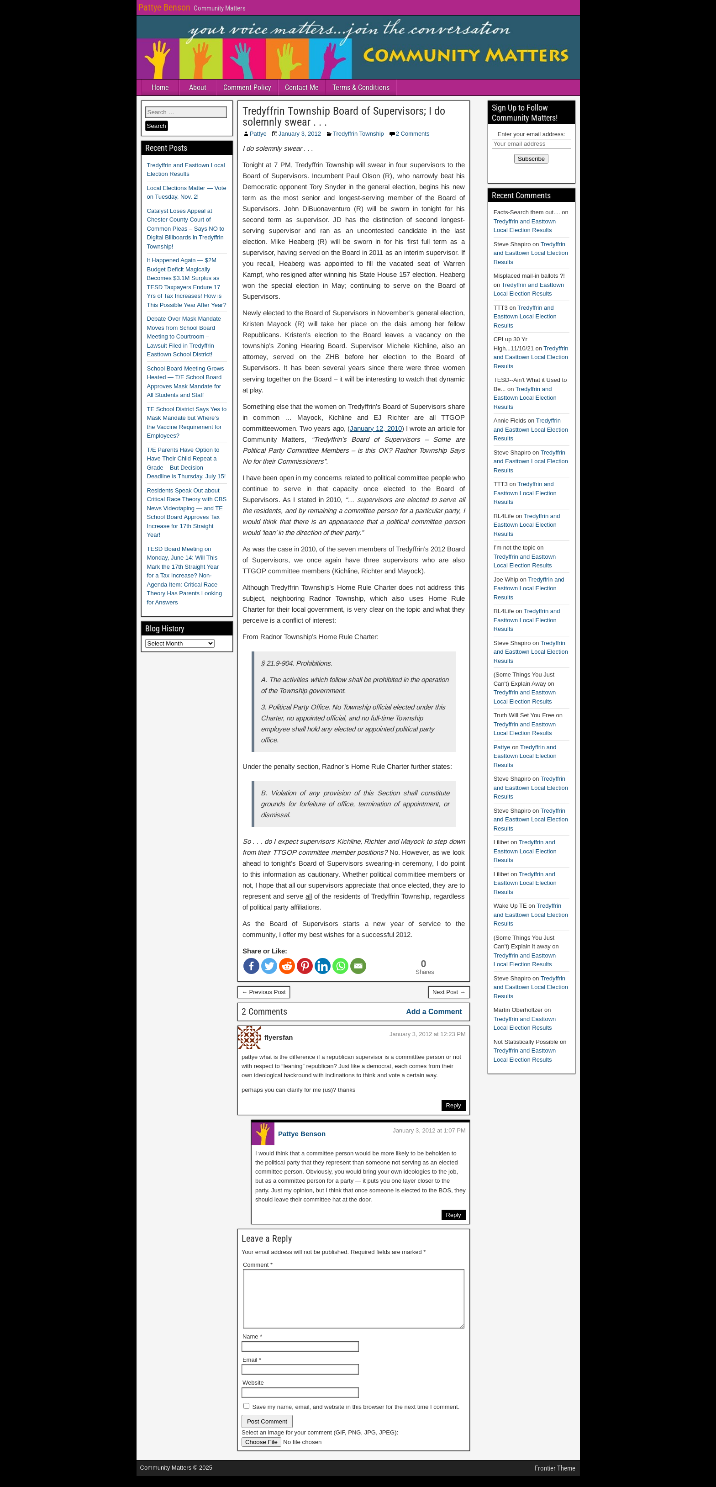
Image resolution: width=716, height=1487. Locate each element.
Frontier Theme (555, 1479)
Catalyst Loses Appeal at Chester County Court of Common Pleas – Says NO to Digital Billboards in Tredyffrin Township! (186, 228)
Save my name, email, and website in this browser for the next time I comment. (356, 1417)
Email (251, 1370)
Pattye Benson (164, 7)
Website (253, 1393)
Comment (258, 1264)
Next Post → (449, 992)
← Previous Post (264, 992)
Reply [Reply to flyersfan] (453, 1105)
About (197, 87)
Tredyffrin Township (358, 133)
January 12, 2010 (376, 428)
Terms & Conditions (361, 87)
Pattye (258, 133)
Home (160, 87)
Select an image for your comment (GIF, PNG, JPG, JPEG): (320, 1443)
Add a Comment (434, 1012)
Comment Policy (247, 87)
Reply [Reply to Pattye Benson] (453, 1215)
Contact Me (302, 87)
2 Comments (413, 133)
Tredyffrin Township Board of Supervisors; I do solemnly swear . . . (343, 116)
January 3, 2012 (300, 133)
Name (252, 1347)
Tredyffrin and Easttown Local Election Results (531, 253)
